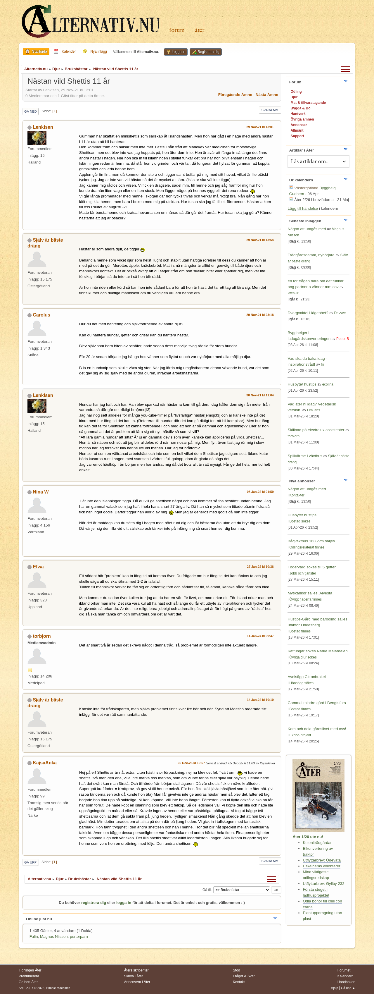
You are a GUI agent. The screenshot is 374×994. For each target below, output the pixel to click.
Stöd (236, 970)
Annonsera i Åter (137, 982)
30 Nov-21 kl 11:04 (260, 395)
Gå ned (30, 111)
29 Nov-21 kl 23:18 (260, 315)
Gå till (207, 890)
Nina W (41, 491)
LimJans (313, 410)
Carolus (41, 314)
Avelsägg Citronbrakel (306, 677)
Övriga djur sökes (302, 657)
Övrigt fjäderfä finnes (305, 599)
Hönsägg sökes (301, 683)
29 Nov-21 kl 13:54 (260, 240)
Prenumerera (29, 976)
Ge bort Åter (28, 982)
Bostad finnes (300, 631)
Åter (200, 30)
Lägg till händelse (303, 208)
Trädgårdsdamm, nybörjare (311, 255)
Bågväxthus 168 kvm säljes (311, 541)
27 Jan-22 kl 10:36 (260, 566)
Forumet (344, 970)
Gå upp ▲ (348, 988)
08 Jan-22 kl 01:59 (260, 491)
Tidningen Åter (30, 970)
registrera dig (93, 902)
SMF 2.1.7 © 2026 (31, 988)
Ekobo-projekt (300, 735)
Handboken (346, 982)
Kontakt (239, 982)
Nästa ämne (267, 94)
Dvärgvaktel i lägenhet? (308, 313)
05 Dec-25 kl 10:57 (191, 763)
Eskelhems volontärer (321, 866)
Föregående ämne (235, 94)
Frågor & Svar (244, 976)
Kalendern (345, 976)
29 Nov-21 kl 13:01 (260, 127)
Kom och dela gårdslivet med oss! (317, 729)
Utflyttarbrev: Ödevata (322, 860)
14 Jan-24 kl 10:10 (260, 699)
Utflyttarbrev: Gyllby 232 (323, 883)
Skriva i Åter (133, 976)
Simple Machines (58, 988)
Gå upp (30, 862)
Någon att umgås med (307, 229)
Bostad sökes (299, 521)
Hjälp (334, 988)
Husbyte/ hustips (302, 384)
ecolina (327, 384)
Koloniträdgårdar (317, 842)
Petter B (342, 339)
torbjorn (42, 636)
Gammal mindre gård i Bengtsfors (317, 703)
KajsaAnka (45, 762)
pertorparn (79, 936)
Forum (177, 30)
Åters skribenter (136, 970)
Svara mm (270, 110)
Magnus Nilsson (54, 936)
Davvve (340, 313)
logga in (123, 902)
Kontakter (296, 495)
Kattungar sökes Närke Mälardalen (317, 651)
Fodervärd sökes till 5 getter (311, 567)
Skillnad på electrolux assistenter (316, 430)
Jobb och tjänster (302, 573)
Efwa (38, 566)
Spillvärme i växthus (305, 456)
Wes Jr (293, 293)
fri (322, 364)
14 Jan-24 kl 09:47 (260, 636)
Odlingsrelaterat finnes (306, 547)
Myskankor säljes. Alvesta (310, 593)
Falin (34, 936)
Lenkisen (43, 127)
